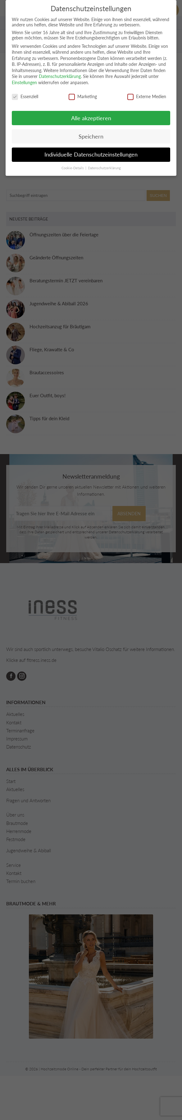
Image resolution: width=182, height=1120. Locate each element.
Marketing (83, 96)
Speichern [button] (91, 136)
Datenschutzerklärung (60, 76)
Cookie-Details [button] (73, 168)
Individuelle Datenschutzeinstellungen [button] (91, 154)
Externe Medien (146, 96)
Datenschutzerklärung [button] (104, 168)
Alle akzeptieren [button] (91, 118)
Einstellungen (24, 82)
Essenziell (25, 96)
